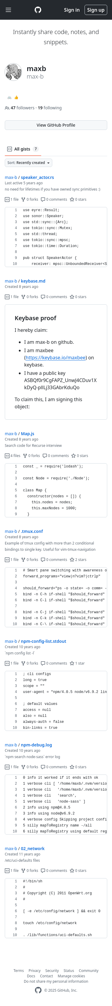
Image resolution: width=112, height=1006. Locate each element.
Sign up (96, 10)
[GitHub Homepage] (38, 990)
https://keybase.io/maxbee (55, 357)
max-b (11, 177)
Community (89, 970)
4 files (12, 455)
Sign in (72, 10)
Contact (46, 976)
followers (20, 108)
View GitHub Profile (56, 125)
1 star (77, 663)
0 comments (54, 199)
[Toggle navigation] (8, 10)
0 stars (78, 199)
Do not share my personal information (56, 981)
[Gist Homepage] (38, 9)
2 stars (78, 559)
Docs (31, 976)
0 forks (29, 199)
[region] (56, 237)
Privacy (35, 970)
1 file (12, 199)
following (50, 108)
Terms (18, 970)
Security (52, 970)
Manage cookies (71, 976)
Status (69, 970)
